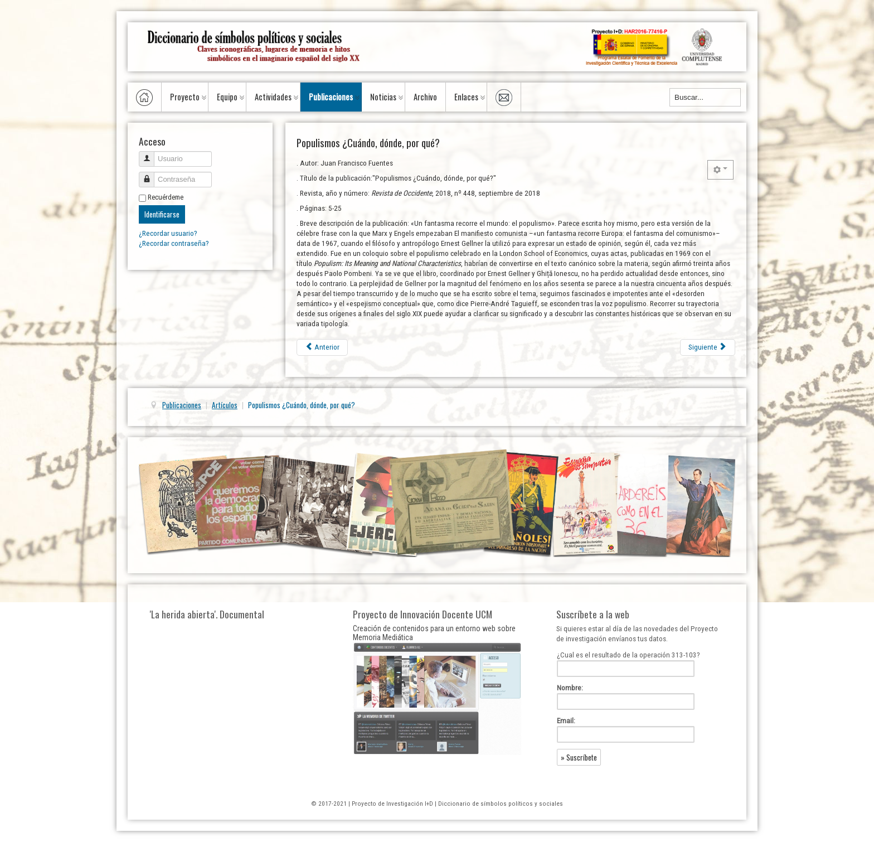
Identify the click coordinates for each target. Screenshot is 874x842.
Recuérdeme (165, 197)
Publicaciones (331, 97)
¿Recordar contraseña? (174, 243)
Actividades (273, 97)
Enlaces (466, 97)
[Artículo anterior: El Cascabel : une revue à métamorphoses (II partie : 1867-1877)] (322, 347)
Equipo (227, 97)
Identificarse (161, 214)
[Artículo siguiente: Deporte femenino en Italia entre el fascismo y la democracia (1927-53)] (707, 347)
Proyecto (185, 97)
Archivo (425, 97)
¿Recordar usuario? (168, 233)
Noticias (383, 97)
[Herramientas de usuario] (720, 170)
